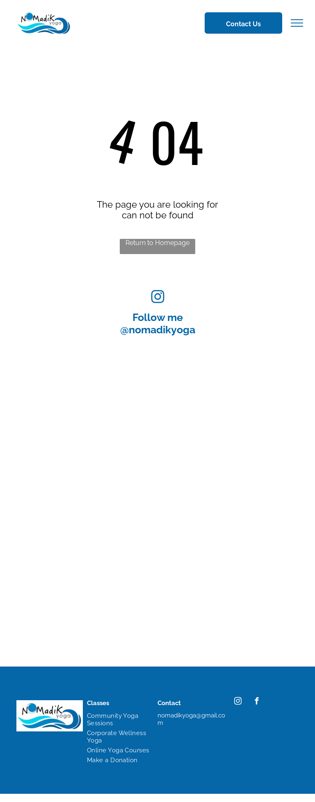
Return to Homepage (157, 243)
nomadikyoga (162, 329)
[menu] (297, 23)
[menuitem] (118, 719)
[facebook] (256, 702)
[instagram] (237, 702)
